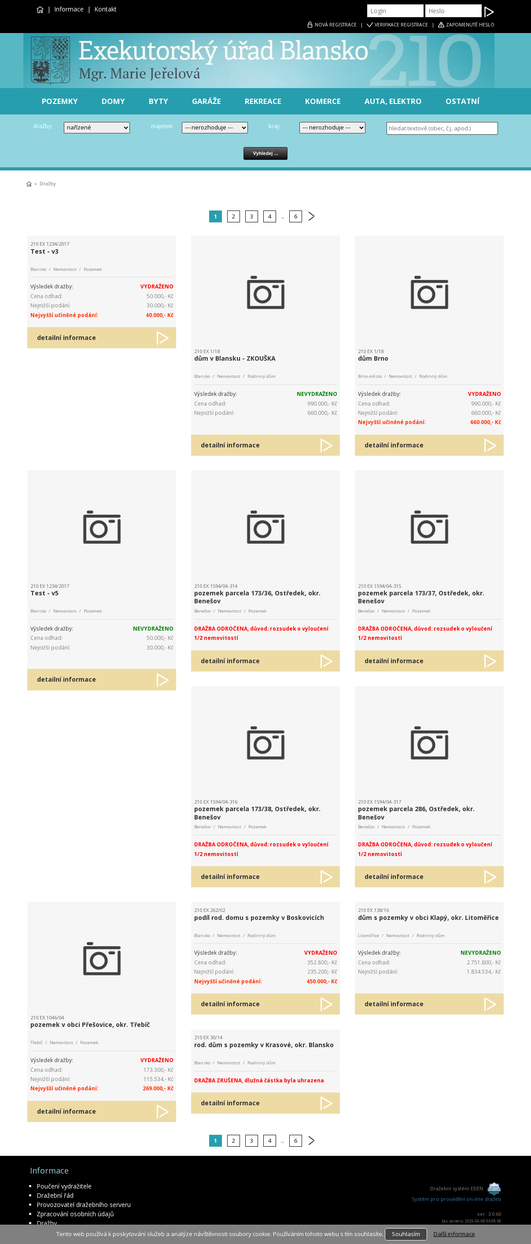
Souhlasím (406, 1234)
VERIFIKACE (401, 25)
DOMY (113, 101)
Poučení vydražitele (64, 1186)
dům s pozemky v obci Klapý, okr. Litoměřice (428, 917)
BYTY (158, 101)
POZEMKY (60, 101)
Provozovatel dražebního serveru (84, 1204)
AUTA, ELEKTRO (393, 101)
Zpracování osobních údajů (75, 1214)
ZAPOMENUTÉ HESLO (470, 25)
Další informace (454, 1234)
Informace (69, 9)
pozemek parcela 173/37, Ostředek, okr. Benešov (421, 597)
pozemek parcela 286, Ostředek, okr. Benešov (416, 813)
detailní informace (66, 337)
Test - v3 (44, 251)
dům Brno (373, 358)
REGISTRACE (336, 25)
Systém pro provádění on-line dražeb (456, 1199)
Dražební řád (55, 1195)
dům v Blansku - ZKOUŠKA (235, 358)
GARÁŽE (206, 101)
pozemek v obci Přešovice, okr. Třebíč (90, 1024)
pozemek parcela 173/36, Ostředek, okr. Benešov (257, 597)
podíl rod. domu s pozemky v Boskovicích (259, 917)
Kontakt (105, 9)
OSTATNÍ (462, 101)
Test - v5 (44, 593)
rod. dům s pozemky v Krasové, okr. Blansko (264, 1045)
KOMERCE (323, 101)
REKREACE (263, 101)
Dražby (48, 183)
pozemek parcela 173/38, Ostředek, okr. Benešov (257, 813)
